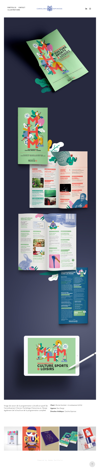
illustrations (13, 10)
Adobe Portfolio (55, 460)
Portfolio (11, 7)
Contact (21, 7)
